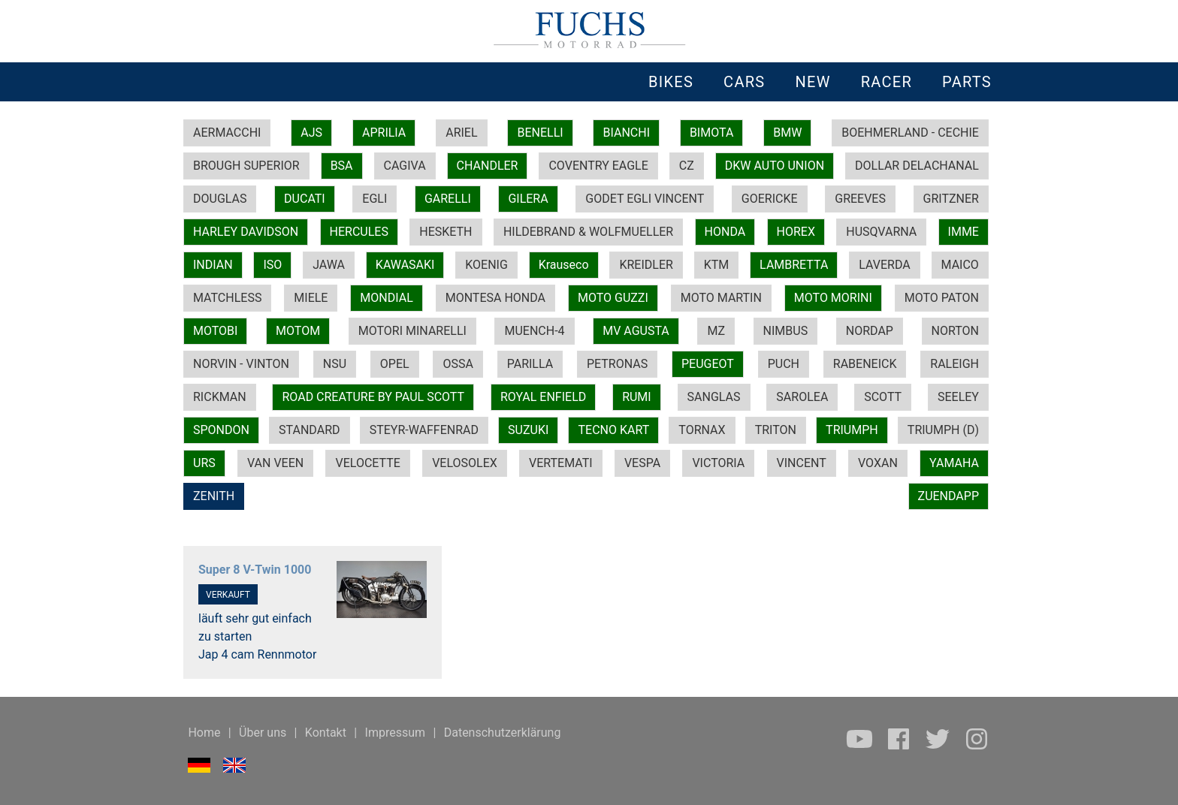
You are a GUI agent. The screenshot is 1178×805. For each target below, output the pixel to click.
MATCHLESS (227, 298)
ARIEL (461, 132)
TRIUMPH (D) (943, 430)
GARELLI (447, 198)
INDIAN (213, 265)
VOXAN (878, 463)
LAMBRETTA (794, 265)
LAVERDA (884, 265)
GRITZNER (951, 198)
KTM (716, 265)
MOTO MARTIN (721, 298)
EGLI (374, 198)
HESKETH (445, 232)
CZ (686, 165)
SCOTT (883, 397)
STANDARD (309, 430)
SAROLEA (802, 397)
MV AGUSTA (636, 331)
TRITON (775, 430)
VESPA (642, 463)
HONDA (725, 232)
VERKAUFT (228, 594)
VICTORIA (718, 463)
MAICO (960, 265)
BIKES (670, 82)
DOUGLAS (219, 198)
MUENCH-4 (534, 331)
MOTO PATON (942, 298)
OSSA (458, 364)
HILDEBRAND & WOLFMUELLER (588, 232)
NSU (334, 364)
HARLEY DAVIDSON (245, 232)
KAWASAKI (405, 265)
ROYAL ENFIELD (543, 397)
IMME (963, 232)
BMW (787, 132)
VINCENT (801, 463)
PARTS (967, 82)
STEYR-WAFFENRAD (424, 430)
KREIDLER (645, 265)
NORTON (955, 331)
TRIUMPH (852, 430)
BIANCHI (626, 132)
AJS (311, 132)
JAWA (329, 265)
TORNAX (701, 430)
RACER (886, 82)
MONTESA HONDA (495, 298)
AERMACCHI (227, 132)
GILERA (528, 198)
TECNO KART (613, 430)
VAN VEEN (275, 463)
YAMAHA (954, 463)
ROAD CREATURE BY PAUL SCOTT (373, 397)
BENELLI (540, 132)
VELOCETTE (367, 463)
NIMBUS (785, 331)
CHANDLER (487, 165)
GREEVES (860, 198)
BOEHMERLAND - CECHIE (910, 132)
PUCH (783, 364)
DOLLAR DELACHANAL (917, 165)
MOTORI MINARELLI (412, 331)
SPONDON (221, 430)
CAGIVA (405, 165)
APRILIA (384, 132)
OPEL (394, 364)
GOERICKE (770, 198)
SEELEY (958, 397)
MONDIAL (386, 298)
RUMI (636, 397)
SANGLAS (714, 397)
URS (204, 463)
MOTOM (298, 331)
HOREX (796, 232)
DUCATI (304, 198)
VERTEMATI (561, 463)
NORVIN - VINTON (241, 364)
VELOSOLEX (464, 463)
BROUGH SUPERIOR (246, 165)
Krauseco (564, 265)
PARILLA (530, 364)
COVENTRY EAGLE (598, 165)
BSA (342, 165)
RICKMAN (219, 397)
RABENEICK (865, 364)
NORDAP (869, 331)
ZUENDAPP (948, 496)
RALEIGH (954, 364)
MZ (716, 331)
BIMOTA (711, 132)
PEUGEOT (707, 364)
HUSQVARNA (881, 232)
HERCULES (359, 232)
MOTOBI (215, 331)
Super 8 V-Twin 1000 (254, 569)
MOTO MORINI (833, 298)
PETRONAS (617, 364)
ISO (272, 265)
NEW (812, 82)
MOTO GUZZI (613, 298)
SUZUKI (528, 430)
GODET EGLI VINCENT (644, 198)
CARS (744, 82)
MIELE (311, 298)
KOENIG (486, 265)
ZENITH (213, 496)
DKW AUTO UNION (774, 165)
